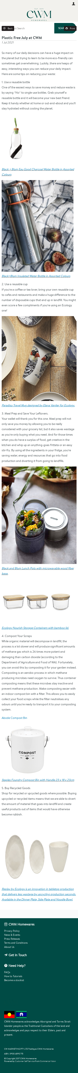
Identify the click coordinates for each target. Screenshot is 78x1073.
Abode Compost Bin (14, 718)
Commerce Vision (48, 1061)
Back (10, 28)
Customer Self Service (25, 1061)
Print (72, 28)
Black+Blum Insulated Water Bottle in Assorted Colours (36, 276)
